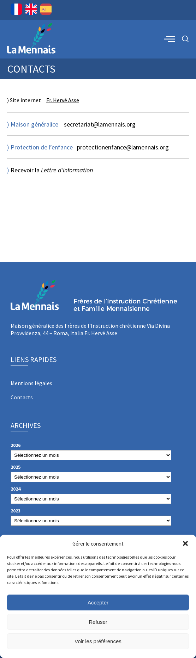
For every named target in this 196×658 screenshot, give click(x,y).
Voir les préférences (98, 641)
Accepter (98, 602)
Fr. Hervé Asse (62, 100)
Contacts (22, 397)
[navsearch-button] (185, 39)
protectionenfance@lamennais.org (123, 147)
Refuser (98, 622)
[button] (185, 543)
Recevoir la (52, 170)
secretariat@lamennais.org (100, 124)
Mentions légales (31, 383)
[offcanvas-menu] (169, 38)
